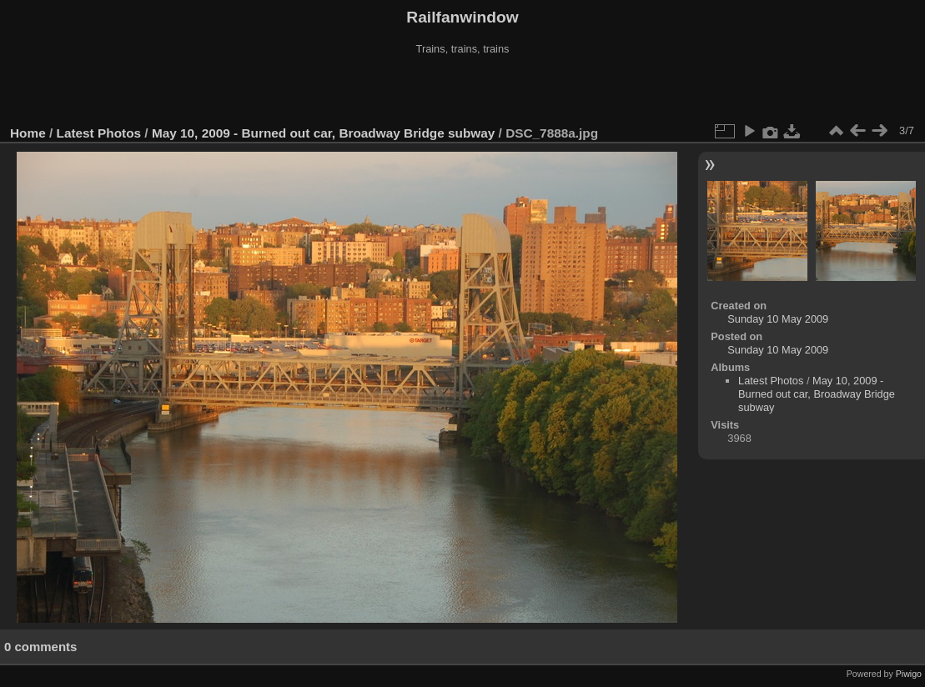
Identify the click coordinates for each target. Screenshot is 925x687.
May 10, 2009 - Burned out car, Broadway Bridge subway (323, 133)
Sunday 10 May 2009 (777, 319)
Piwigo (909, 674)
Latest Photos (99, 133)
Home (28, 133)
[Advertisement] (463, 91)
